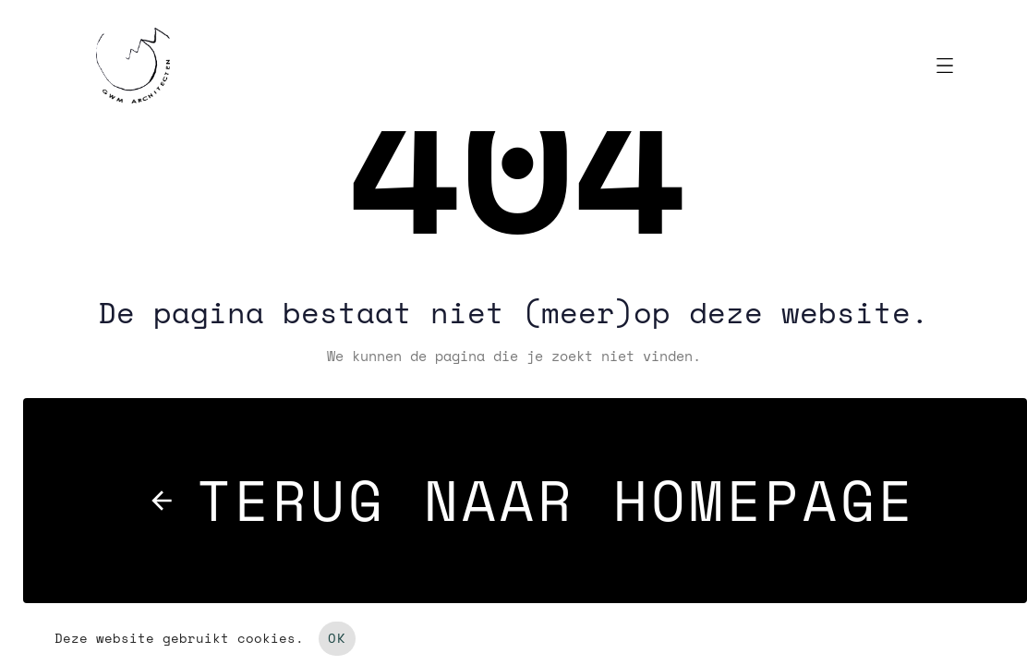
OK (337, 638)
